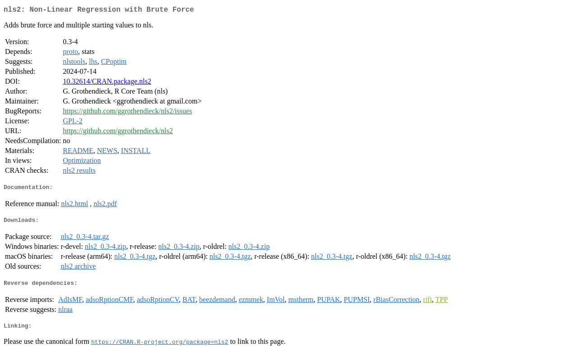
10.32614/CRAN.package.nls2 (107, 83)
